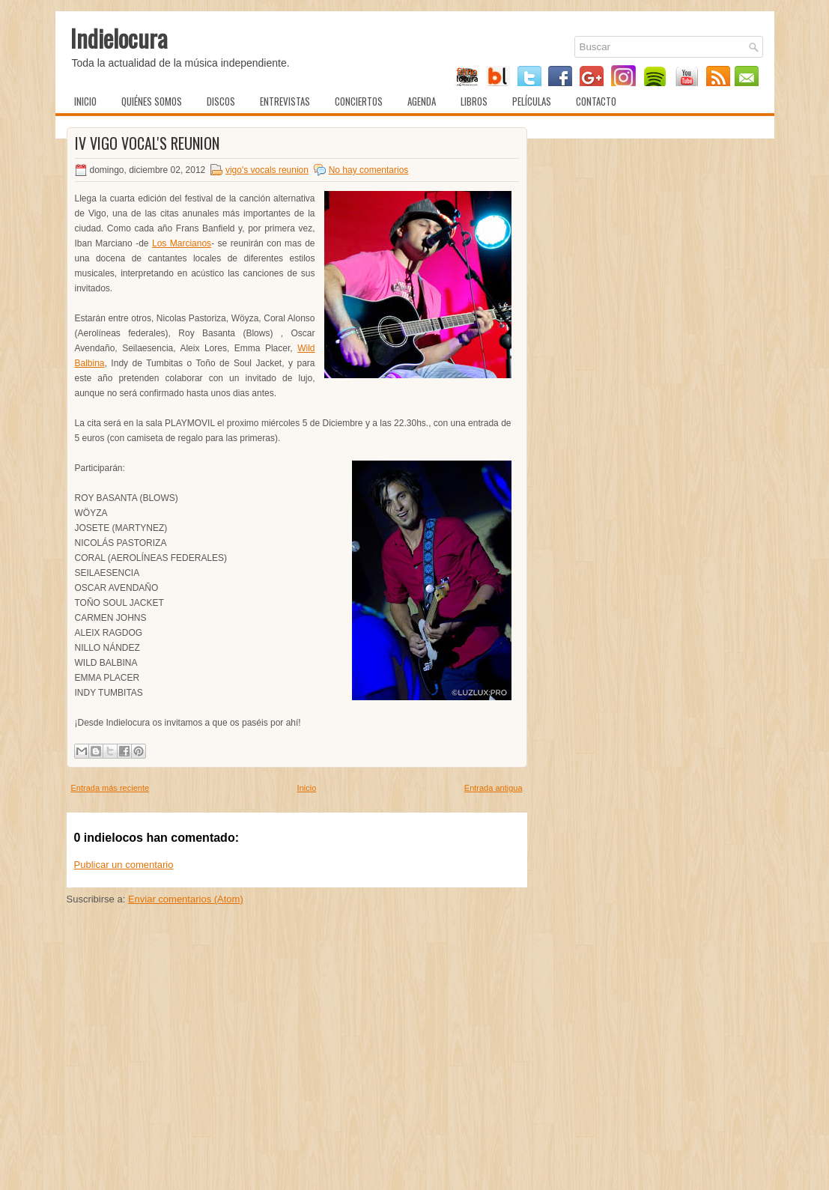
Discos (221, 101)
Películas (531, 101)
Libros (474, 101)
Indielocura (119, 37)
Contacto (596, 101)
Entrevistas (285, 101)
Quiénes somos (151, 101)
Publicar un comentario (124, 864)
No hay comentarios (369, 170)
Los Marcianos (181, 243)
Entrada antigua (493, 787)
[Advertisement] (297, 1075)
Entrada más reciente (110, 787)
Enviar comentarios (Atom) (185, 899)
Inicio (85, 101)
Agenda (421, 101)
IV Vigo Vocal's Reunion (147, 143)
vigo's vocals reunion (267, 170)
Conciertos (359, 101)
